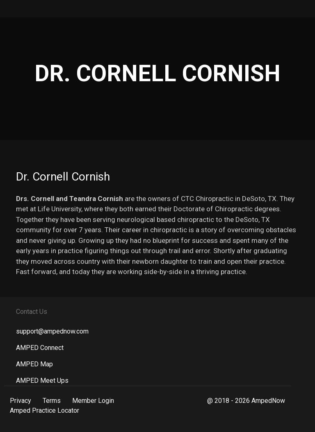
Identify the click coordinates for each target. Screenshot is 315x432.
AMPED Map (34, 364)
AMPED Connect (40, 348)
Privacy (20, 401)
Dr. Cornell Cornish (63, 176)
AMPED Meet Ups (42, 380)
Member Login (93, 401)
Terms (52, 401)
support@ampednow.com (52, 331)
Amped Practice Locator (44, 410)
